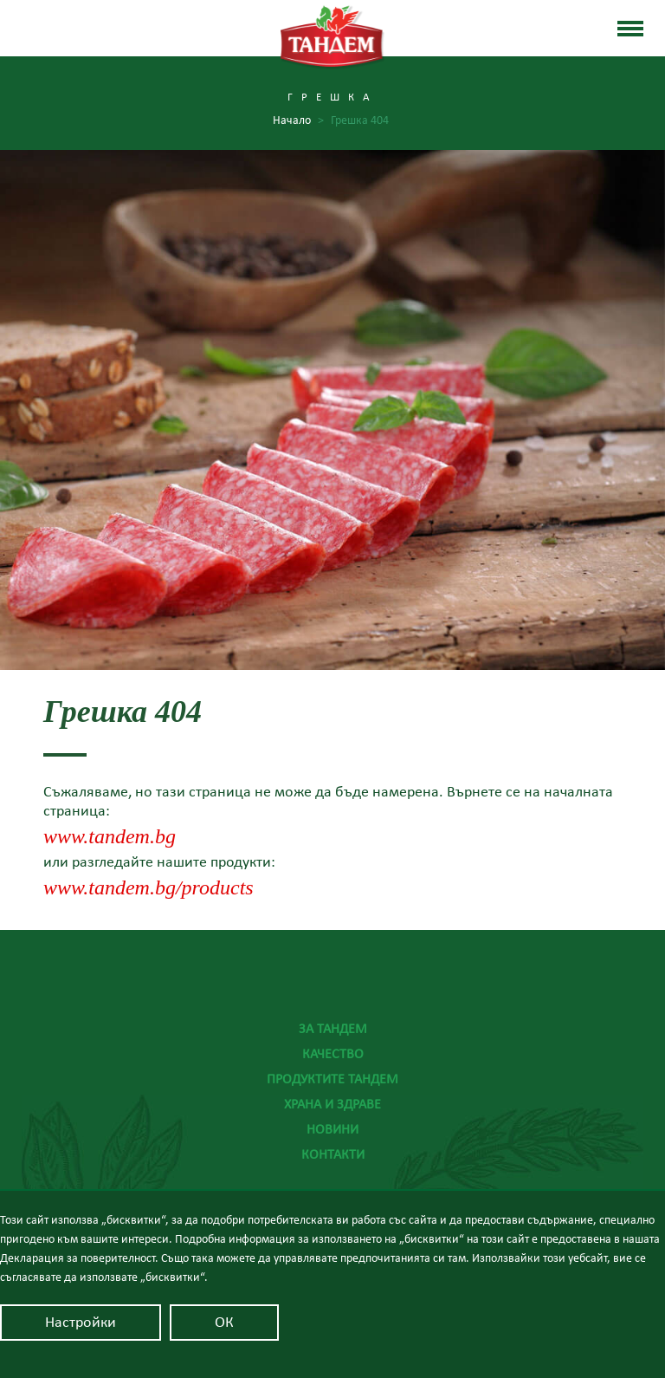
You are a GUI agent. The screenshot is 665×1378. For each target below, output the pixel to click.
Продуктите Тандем (332, 1079)
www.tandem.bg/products (148, 887)
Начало (298, 121)
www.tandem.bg (109, 836)
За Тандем (333, 1029)
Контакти (333, 1154)
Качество (333, 1054)
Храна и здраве (332, 1104)
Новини (332, 1129)
